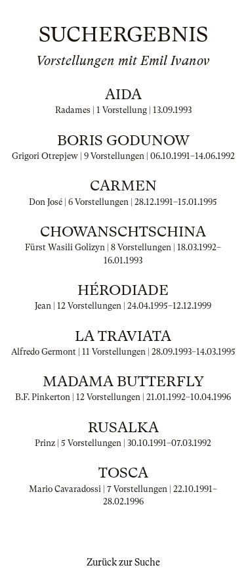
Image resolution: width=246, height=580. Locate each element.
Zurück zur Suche (123, 562)
